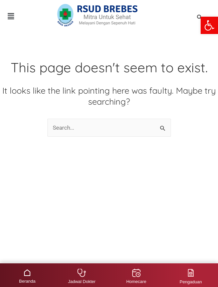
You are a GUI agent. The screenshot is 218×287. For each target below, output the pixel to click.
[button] (209, 25)
